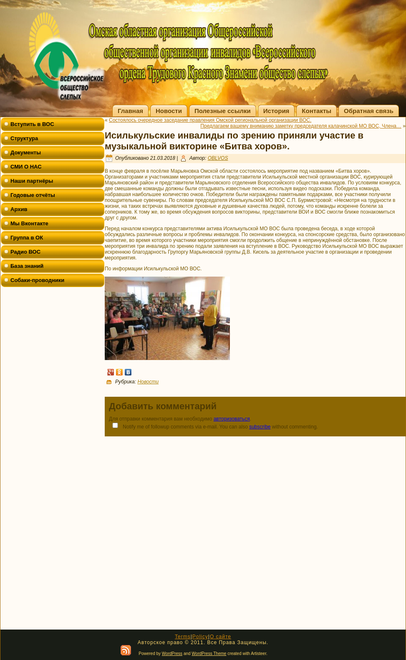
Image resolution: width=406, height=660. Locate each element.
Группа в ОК (26, 237)
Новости (169, 110)
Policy (200, 637)
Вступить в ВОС (32, 124)
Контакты (316, 110)
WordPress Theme (209, 653)
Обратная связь (368, 110)
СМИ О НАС (26, 167)
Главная (130, 110)
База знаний (26, 266)
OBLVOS (218, 158)
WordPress (172, 653)
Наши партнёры (31, 181)
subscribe (259, 427)
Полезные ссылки (222, 110)
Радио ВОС (25, 252)
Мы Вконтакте (29, 223)
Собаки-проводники (37, 280)
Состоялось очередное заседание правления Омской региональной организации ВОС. (210, 120)
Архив (18, 209)
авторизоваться (232, 419)
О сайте (220, 637)
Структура (24, 138)
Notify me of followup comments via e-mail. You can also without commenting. (213, 426)
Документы (25, 152)
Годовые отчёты (32, 195)
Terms (183, 637)
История (276, 110)
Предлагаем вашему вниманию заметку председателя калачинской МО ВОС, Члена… (300, 126)
